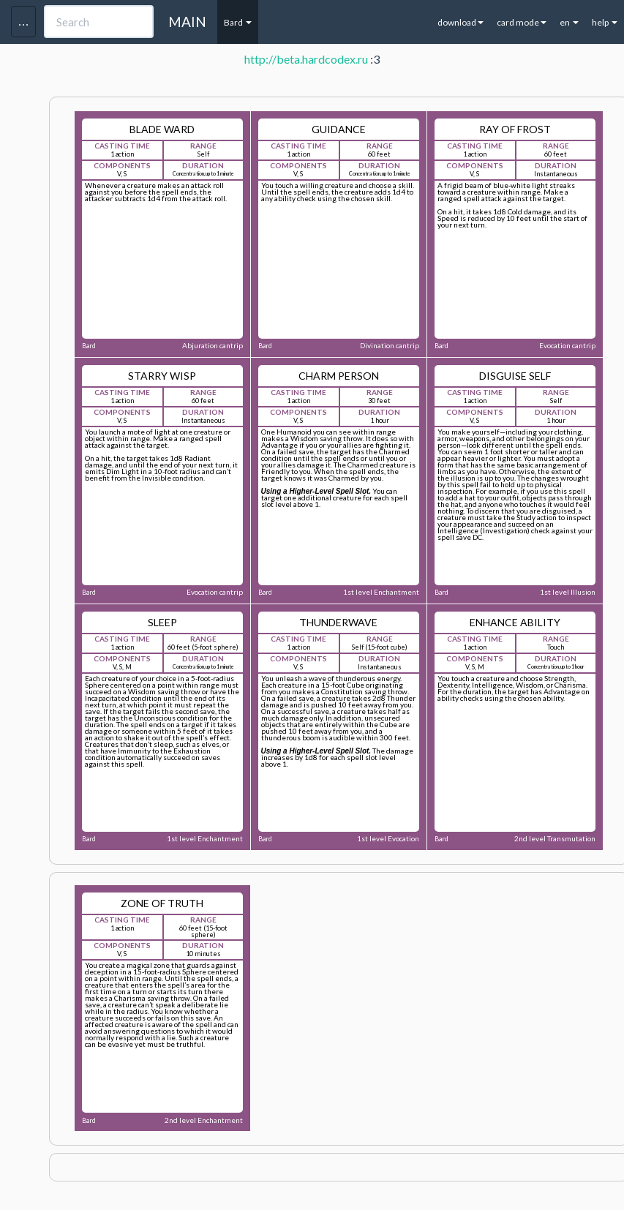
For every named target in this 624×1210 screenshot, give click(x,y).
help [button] (604, 22)
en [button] (569, 22)
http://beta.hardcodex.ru (306, 59)
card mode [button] (521, 22)
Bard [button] (238, 22)
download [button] (460, 22)
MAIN (187, 21)
